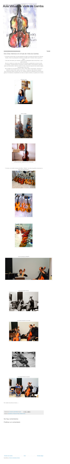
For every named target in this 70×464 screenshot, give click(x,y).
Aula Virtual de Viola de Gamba (23, 6)
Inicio (25, 455)
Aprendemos (10, 413)
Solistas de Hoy (22, 413)
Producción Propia (16, 413)
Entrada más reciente (8, 455)
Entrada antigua (40, 455)
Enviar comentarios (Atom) (14, 457)
